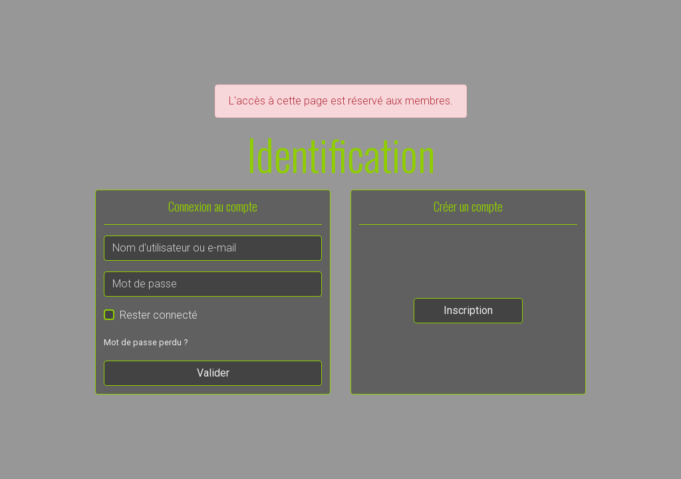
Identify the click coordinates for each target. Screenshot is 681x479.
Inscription (468, 310)
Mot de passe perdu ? (146, 342)
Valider (213, 373)
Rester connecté (159, 315)
